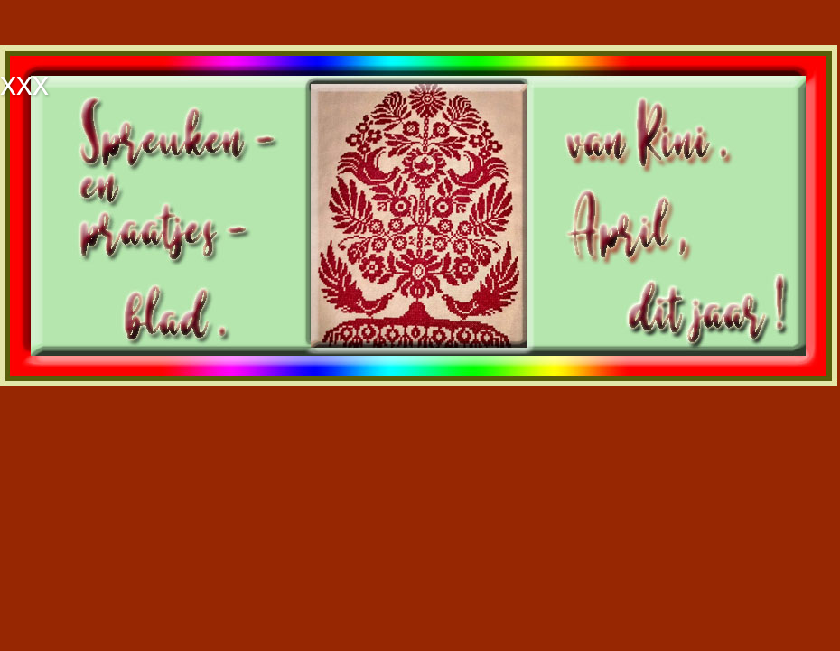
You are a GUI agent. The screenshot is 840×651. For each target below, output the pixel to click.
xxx (24, 83)
